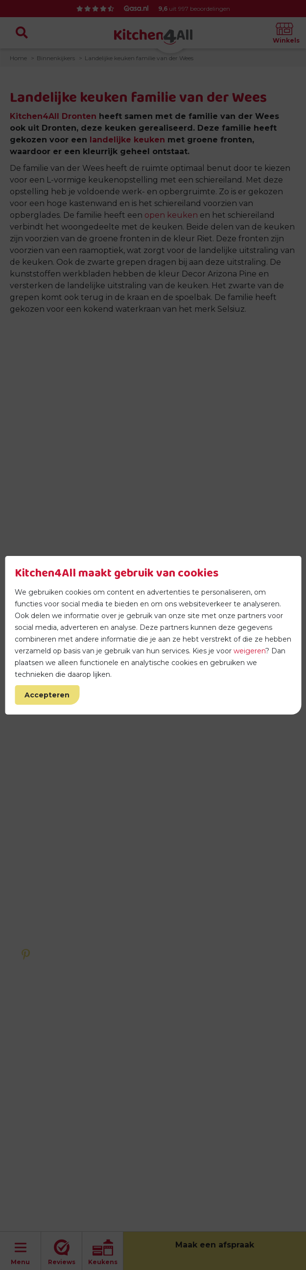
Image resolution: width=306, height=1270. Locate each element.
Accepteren (47, 695)
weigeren (249, 651)
